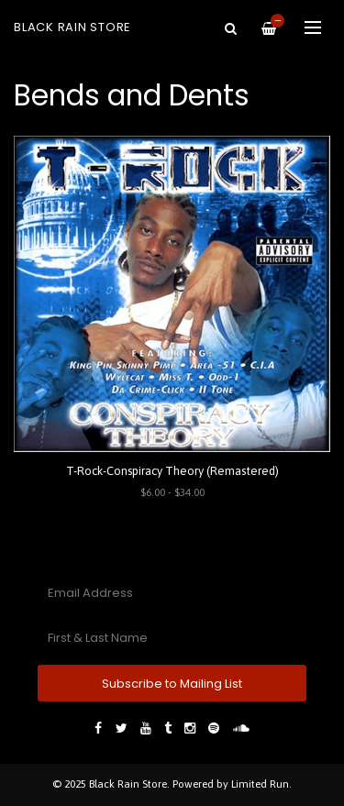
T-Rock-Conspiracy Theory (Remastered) (172, 471)
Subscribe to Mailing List (172, 683)
